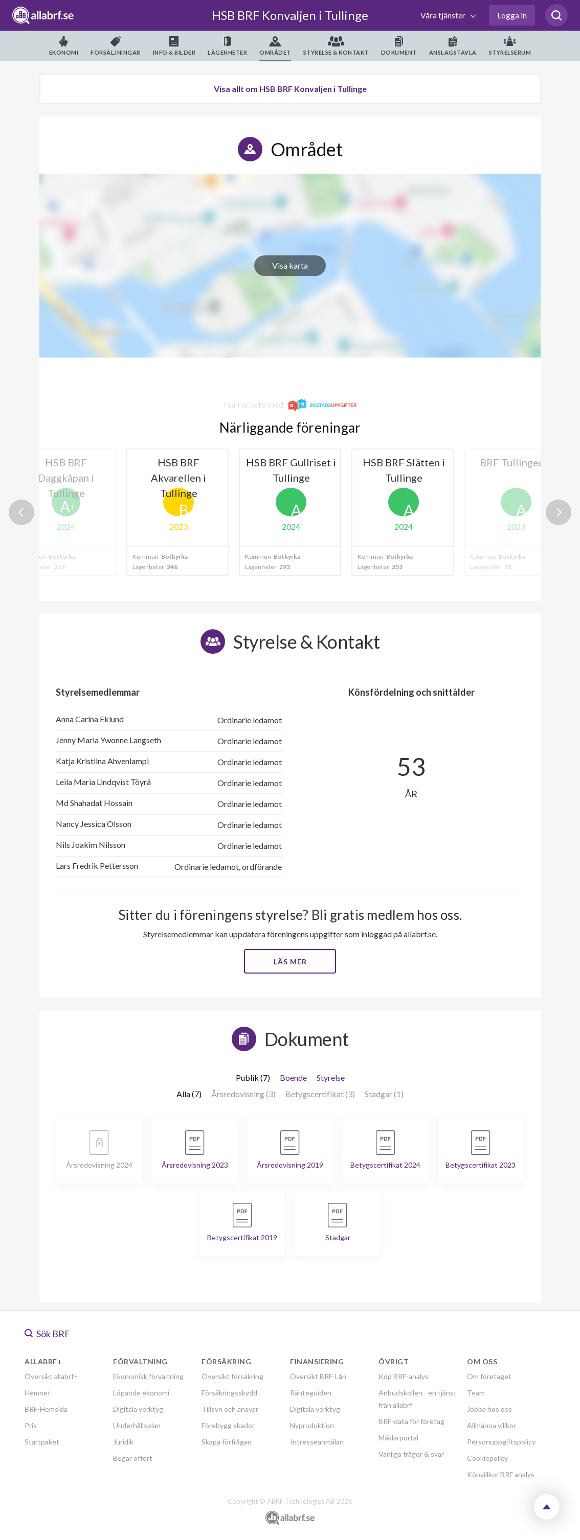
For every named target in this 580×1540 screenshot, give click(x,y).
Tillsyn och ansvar (230, 1409)
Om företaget (489, 1376)
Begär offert (132, 1458)
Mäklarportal (398, 1437)
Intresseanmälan (317, 1441)
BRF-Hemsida (46, 1409)
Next (558, 512)
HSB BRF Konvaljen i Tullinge (290, 15)
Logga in (512, 15)
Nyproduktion (312, 1425)
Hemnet (38, 1392)
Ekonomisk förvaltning (148, 1376)
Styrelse (331, 1077)
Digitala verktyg (138, 1409)
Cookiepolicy (487, 1458)
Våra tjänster (443, 15)
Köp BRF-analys (403, 1376)
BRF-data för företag (411, 1421)
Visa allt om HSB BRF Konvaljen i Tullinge (290, 88)
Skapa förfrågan (227, 1441)
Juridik (123, 1441)
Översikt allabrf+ (51, 1376)
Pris (31, 1425)
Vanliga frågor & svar (411, 1454)
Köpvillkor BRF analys (500, 1474)
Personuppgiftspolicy (501, 1441)
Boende (293, 1077)
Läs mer (290, 961)
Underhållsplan (137, 1425)
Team (476, 1392)
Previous (21, 512)
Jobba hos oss (489, 1409)
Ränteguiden (310, 1392)
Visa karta (290, 265)
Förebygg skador (228, 1425)
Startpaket (42, 1441)
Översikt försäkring (232, 1376)
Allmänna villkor (491, 1425)
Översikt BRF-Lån (318, 1376)
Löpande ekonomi (141, 1392)
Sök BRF (47, 1333)
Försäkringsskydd (229, 1392)
